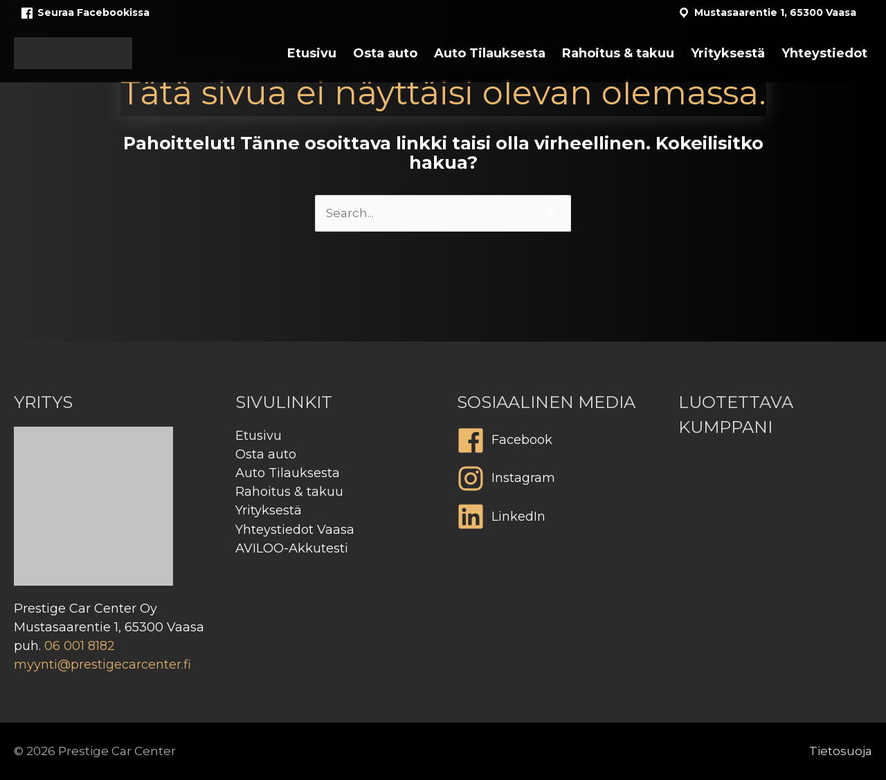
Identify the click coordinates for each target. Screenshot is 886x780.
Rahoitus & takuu (289, 491)
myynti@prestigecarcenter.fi (102, 664)
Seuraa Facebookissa (85, 13)
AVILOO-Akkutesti (291, 548)
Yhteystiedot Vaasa (294, 529)
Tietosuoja (840, 751)
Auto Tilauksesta (287, 473)
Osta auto (265, 454)
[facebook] (554, 444)
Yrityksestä (268, 510)
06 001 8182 (79, 645)
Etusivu (258, 435)
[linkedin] (554, 520)
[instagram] (554, 482)
